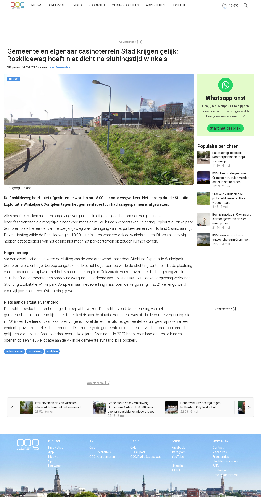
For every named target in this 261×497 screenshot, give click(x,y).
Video (77, 5)
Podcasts (97, 5)
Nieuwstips (55, 447)
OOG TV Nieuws (100, 452)
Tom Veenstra (59, 67)
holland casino (14, 351)
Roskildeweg (35, 351)
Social (177, 441)
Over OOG (220, 441)
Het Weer (54, 466)
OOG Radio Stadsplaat (145, 456)
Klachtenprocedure (226, 461)
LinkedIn (177, 466)
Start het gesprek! (225, 128)
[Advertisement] (130, 27)
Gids (92, 447)
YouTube (178, 456)
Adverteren (155, 5)
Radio (135, 441)
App (51, 452)
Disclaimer (220, 470)
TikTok (176, 470)
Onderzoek (57, 5)
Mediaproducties (125, 5)
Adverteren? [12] (98, 383)
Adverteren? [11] (130, 42)
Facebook (178, 447)
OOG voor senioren (102, 456)
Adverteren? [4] (225, 309)
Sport (52, 461)
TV (91, 441)
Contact (178, 5)
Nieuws (36, 5)
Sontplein (52, 351)
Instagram (179, 452)
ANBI (216, 466)
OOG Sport (137, 452)
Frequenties (221, 456)
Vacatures (220, 452)
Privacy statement (225, 475)
